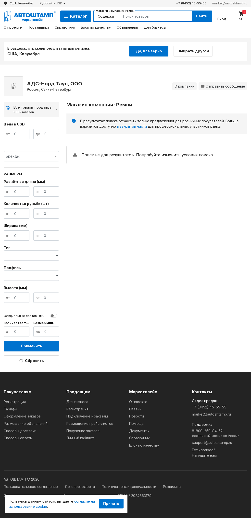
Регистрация (15, 402)
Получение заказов (83, 431)
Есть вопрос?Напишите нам (204, 452)
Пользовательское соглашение (31, 486)
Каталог (75, 16)
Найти (201, 16)
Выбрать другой (193, 51)
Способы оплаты (18, 438)
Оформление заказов (22, 416)
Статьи (135, 409)
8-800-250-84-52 (219, 433)
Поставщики (38, 27)
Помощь (136, 423)
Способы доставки (20, 431)
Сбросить (31, 361)
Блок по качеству (96, 27)
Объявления (127, 27)
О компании (184, 86)
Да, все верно (149, 51)
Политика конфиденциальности (129, 486)
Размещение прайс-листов (89, 423)
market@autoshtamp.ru (229, 3)
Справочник (65, 27)
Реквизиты (172, 486)
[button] (52, 3)
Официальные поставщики (24, 316)
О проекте (13, 27)
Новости (136, 416)
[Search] (151, 16)
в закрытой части (132, 126)
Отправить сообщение (223, 86)
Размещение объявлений (26, 423)
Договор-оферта (80, 486)
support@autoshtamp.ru (212, 442)
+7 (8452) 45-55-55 (191, 3)
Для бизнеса (155, 27)
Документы (139, 431)
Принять (111, 503)
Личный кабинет (80, 438)
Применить (31, 346)
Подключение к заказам (87, 416)
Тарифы (10, 409)
